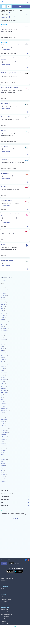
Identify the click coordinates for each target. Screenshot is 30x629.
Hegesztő (3, 26)
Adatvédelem (4, 601)
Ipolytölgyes (4, 359)
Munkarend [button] (15, 488)
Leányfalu (3, 374)
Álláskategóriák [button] (15, 505)
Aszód (3, 299)
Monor (3, 381)
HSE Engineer (4, 231)
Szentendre (4, 430)
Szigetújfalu (4, 439)
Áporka (3, 297)
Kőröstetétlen (4, 372)
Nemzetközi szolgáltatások (7, 583)
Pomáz (3, 412)
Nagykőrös (4, 386)
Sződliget (3, 443)
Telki (2, 454)
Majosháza (4, 377)
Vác (2, 472)
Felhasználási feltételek (6, 599)
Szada (3, 426)
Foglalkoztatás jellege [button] (15, 485)
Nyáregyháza (4, 392)
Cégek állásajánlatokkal (6, 614)
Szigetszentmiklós (6, 437)
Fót (2, 343)
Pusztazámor (4, 414)
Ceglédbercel (4, 311)
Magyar (11, 563)
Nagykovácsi (4, 384)
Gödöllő (3, 348)
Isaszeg (3, 361)
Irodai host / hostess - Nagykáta (9, 87)
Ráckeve (3, 417)
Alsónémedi (4, 295)
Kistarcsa (4, 368)
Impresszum (4, 580)
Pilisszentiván (4, 408)
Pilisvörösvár (4, 406)
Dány (3, 322)
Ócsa (2, 394)
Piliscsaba (4, 403)
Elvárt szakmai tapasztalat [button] (15, 494)
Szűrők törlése (26, 14)
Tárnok (3, 452)
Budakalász (4, 302)
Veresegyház (4, 478)
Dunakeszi (4, 332)
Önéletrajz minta (5, 623)
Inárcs (3, 357)
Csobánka (4, 315)
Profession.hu (7, 2)
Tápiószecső (4, 447)
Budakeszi (4, 304)
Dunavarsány (4, 333)
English (17, 563)
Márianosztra (4, 379)
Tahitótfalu (4, 445)
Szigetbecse (4, 434)
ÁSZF (2, 596)
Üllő (3, 468)
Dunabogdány (5, 328)
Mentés (3, 280)
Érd (2, 337)
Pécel (3, 399)
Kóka (2, 370)
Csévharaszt (4, 313)
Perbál (3, 401)
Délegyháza (4, 324)
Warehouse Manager (6, 200)
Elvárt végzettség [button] (15, 496)
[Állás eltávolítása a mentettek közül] (28, 37)
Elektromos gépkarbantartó (8, 116)
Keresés (21, 6)
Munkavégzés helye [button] (15, 287)
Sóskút (3, 423)
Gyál (3, 350)
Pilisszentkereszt (5, 410)
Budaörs (4, 306)
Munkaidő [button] (15, 502)
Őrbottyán (4, 395)
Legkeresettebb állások (6, 612)
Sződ (2, 441)
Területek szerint (5, 609)
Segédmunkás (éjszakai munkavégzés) (11, 44)
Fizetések (3, 621)
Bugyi (3, 308)
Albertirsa (4, 293)
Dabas (3, 319)
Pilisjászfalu (4, 405)
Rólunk (4, 563)
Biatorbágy (4, 301)
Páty (3, 397)
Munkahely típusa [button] (15, 499)
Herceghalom (4, 355)
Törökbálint (4, 459)
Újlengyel (3, 465)
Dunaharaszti (5, 330)
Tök (2, 456)
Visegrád (3, 479)
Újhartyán (4, 463)
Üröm (3, 470)
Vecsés (3, 476)
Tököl (3, 457)
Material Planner (5, 186)
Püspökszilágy (4, 416)
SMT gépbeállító (5, 103)
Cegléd (3, 310)
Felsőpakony (4, 341)
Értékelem (15, 518)
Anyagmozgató (5, 159)
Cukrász (3, 244)
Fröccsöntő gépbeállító (7, 260)
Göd (2, 346)
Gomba (3, 344)
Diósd (3, 326)
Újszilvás (3, 467)
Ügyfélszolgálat (4, 588)
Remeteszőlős (4, 419)
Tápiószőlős (4, 450)
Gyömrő (3, 352)
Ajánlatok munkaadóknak (7, 578)
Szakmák (3, 618)
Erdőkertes (4, 339)
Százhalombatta (5, 428)
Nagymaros (4, 388)
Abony (3, 291)
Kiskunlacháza (4, 364)
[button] (5, 17)
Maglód (3, 375)
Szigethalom (4, 436)
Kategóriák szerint (5, 616)
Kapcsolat (3, 591)
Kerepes (3, 363)
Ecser (3, 335)
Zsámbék (4, 481)
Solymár (3, 421)
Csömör (3, 317)
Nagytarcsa (4, 390)
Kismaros (3, 366)
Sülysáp (3, 425)
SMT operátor (4, 146)
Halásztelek (4, 353)
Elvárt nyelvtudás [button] (15, 491)
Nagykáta (4, 383)
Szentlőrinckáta (5, 432)
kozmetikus (4, 130)
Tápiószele (4, 448)
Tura (2, 461)
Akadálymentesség (5, 603)
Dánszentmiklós (5, 321)
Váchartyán (4, 474)
